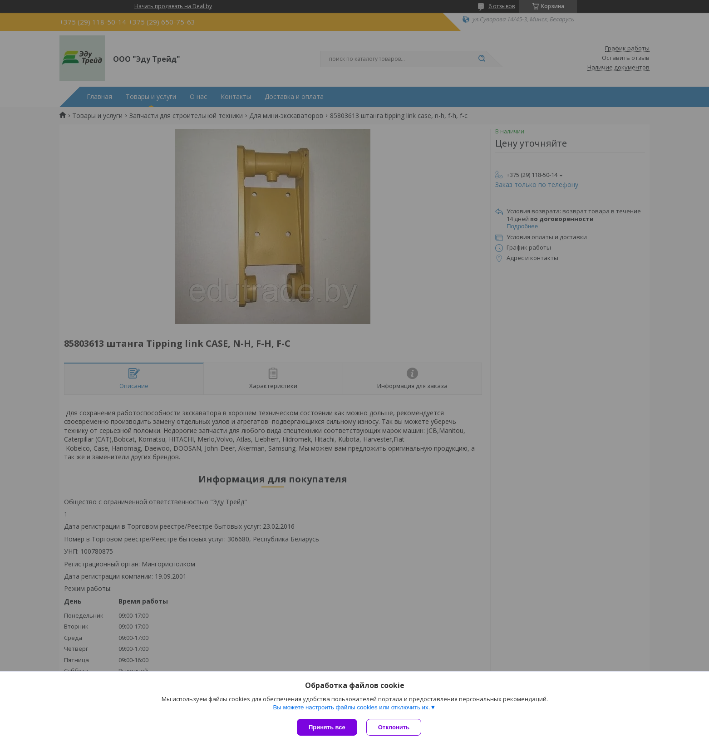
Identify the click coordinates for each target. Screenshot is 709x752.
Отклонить (393, 727)
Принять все (327, 727)
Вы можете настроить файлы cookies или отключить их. (351, 707)
